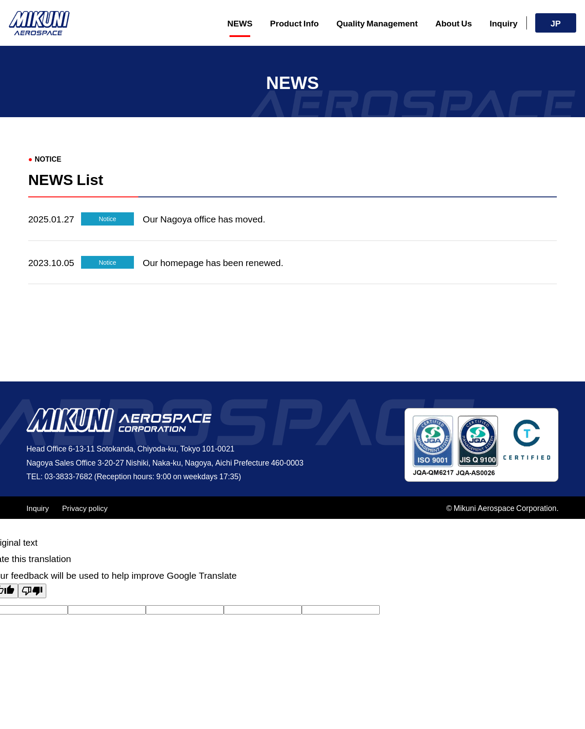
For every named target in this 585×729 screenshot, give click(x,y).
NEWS (239, 23)
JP (556, 23)
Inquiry (503, 23)
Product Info (294, 23)
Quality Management (377, 23)
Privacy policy (84, 507)
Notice (107, 218)
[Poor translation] (32, 591)
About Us (453, 23)
